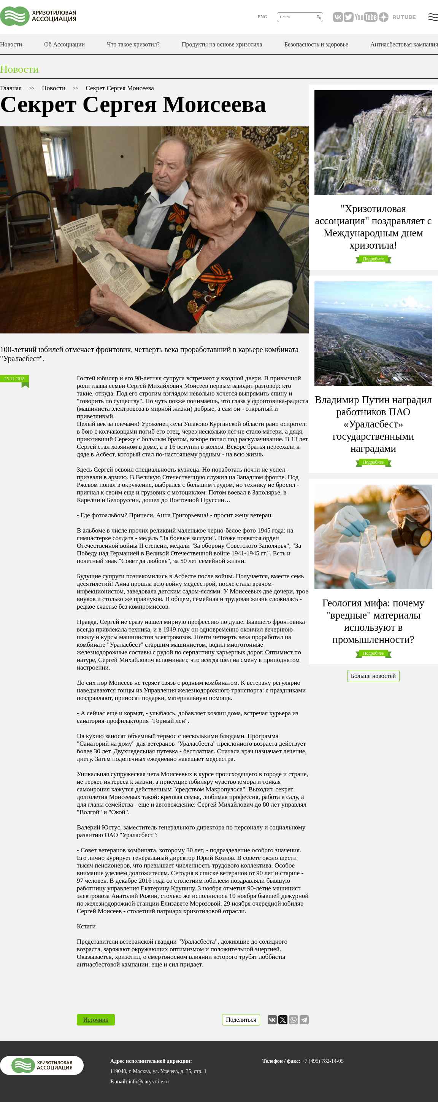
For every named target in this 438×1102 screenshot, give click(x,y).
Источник (95, 1019)
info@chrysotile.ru (149, 1081)
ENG (262, 16)
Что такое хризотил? (133, 44)
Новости (11, 44)
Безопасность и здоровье (316, 44)
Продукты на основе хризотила (222, 44)
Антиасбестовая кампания (404, 44)
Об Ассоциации (64, 44)
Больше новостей (373, 676)
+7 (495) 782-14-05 (322, 1061)
